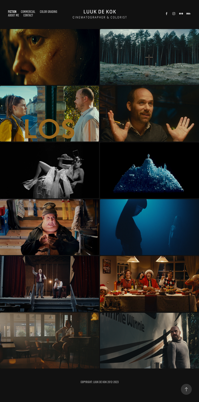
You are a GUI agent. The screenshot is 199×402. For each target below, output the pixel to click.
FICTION (12, 12)
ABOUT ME (13, 15)
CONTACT (28, 15)
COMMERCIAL (28, 12)
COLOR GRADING (48, 12)
